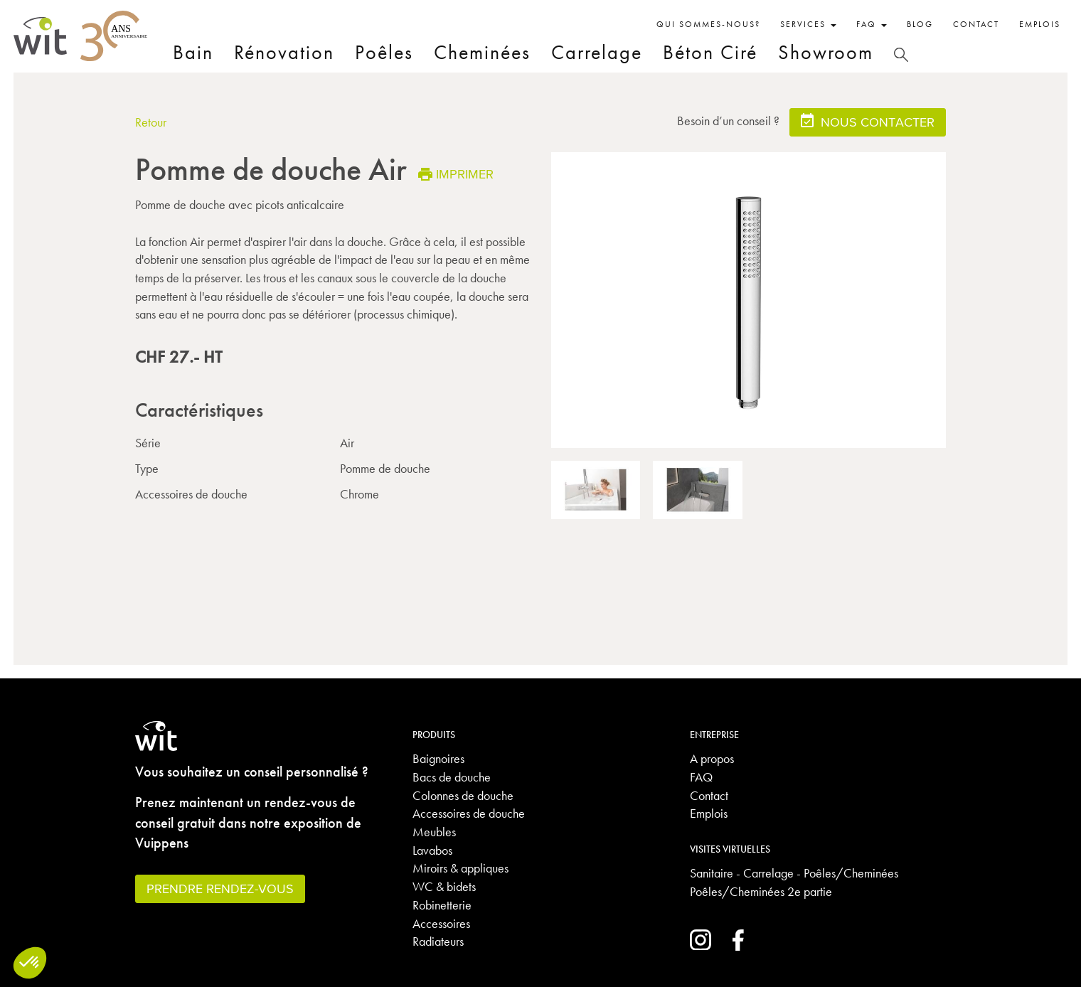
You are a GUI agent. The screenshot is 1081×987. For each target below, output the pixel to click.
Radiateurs (438, 941)
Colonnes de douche (462, 795)
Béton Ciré (710, 52)
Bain (193, 52)
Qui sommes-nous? (708, 24)
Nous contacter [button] (867, 121)
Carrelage (596, 52)
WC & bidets (444, 886)
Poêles (384, 52)
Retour (150, 122)
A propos (712, 758)
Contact (976, 24)
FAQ (701, 777)
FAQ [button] (871, 24)
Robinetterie (442, 905)
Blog (920, 24)
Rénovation (284, 52)
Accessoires (441, 923)
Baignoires (438, 758)
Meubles (434, 831)
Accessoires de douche (468, 813)
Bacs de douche (451, 777)
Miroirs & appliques (460, 868)
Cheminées (482, 52)
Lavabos (432, 850)
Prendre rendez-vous (220, 888)
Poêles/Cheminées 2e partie (761, 891)
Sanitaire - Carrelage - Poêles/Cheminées (794, 873)
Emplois (1039, 24)
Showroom (825, 52)
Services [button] (808, 24)
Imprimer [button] (456, 173)
